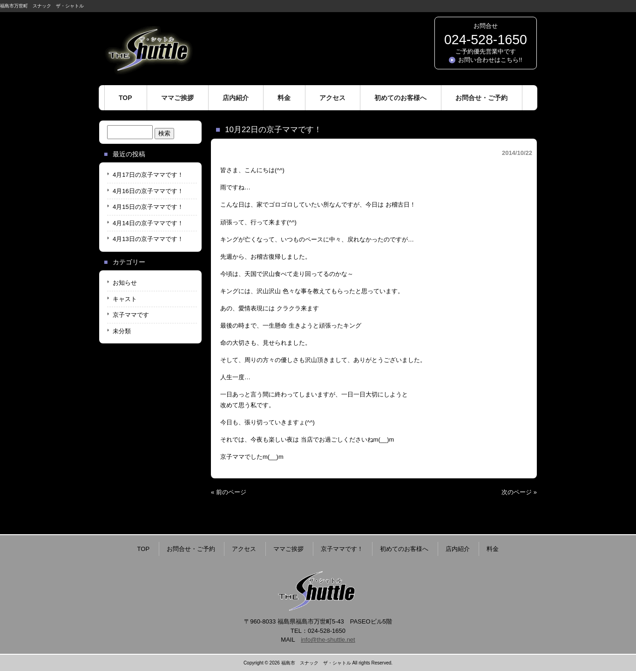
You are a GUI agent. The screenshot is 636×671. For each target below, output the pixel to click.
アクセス (244, 548)
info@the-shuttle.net (328, 639)
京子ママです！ (342, 548)
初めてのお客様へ (404, 548)
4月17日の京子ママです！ (148, 174)
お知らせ (125, 282)
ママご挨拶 (288, 548)
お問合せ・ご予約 (191, 548)
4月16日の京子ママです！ (148, 191)
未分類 (122, 331)
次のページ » (519, 492)
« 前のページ (228, 492)
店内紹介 (458, 548)
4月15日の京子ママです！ (148, 206)
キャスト (125, 298)
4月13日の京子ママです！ (148, 238)
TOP (143, 548)
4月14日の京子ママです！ (148, 223)
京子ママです (131, 314)
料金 (493, 548)
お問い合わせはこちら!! (490, 59)
